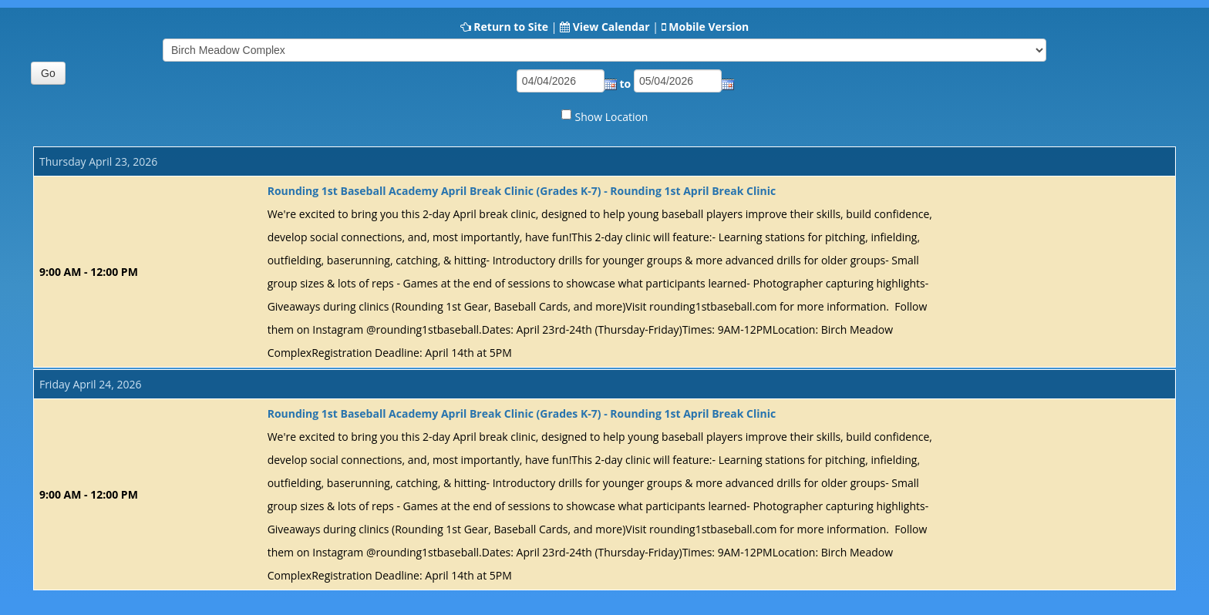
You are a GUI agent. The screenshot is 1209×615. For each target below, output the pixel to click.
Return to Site (510, 26)
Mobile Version (708, 26)
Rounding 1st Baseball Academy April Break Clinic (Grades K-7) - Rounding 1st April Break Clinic (522, 190)
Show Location (611, 116)
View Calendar (611, 26)
